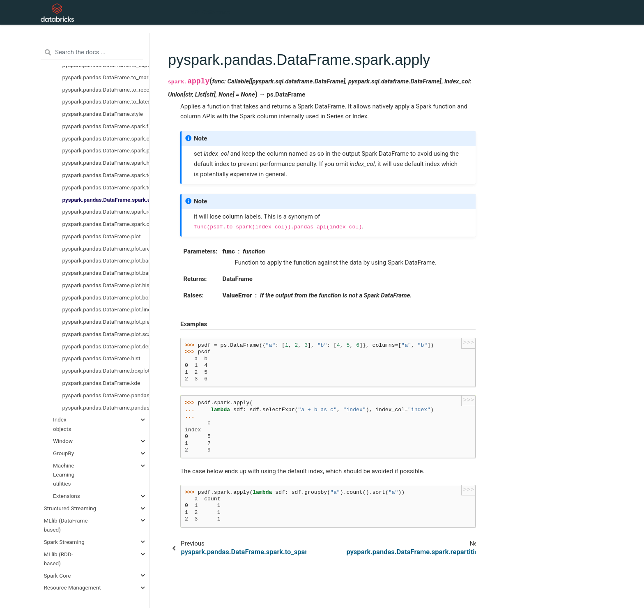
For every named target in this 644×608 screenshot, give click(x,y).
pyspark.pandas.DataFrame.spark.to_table (106, 175)
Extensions (66, 496)
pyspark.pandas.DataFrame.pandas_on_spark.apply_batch (106, 395)
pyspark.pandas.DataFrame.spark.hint (106, 162)
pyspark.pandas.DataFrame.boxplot (106, 370)
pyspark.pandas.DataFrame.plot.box (106, 297)
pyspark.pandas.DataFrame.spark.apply (106, 199)
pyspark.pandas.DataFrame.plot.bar (106, 272)
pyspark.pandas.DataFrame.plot (101, 236)
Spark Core (57, 575)
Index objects (62, 424)
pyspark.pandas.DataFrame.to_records (106, 89)
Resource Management (72, 587)
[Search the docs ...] (92, 52)
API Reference (210, 12)
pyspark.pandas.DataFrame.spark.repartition (106, 211)
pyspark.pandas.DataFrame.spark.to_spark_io (106, 187)
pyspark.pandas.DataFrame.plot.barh (106, 260)
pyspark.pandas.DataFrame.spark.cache (106, 138)
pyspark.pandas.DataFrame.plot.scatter (106, 334)
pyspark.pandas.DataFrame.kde (101, 383)
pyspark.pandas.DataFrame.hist (101, 358)
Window (63, 441)
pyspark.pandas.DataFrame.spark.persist (106, 150)
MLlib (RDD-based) (58, 559)
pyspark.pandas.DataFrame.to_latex (106, 101)
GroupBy (63, 453)
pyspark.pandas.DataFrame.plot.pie (106, 321)
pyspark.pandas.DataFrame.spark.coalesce (106, 224)
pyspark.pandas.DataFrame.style (102, 114)
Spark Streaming (64, 542)
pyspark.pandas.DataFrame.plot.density (106, 346)
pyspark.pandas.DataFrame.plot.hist (106, 285)
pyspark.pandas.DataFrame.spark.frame (106, 126)
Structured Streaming (70, 508)
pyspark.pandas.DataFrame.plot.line (106, 309)
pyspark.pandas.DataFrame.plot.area (106, 248)
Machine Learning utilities (63, 474)
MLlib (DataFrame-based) (67, 525)
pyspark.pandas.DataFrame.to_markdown (106, 77)
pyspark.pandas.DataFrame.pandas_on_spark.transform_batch (106, 407)
